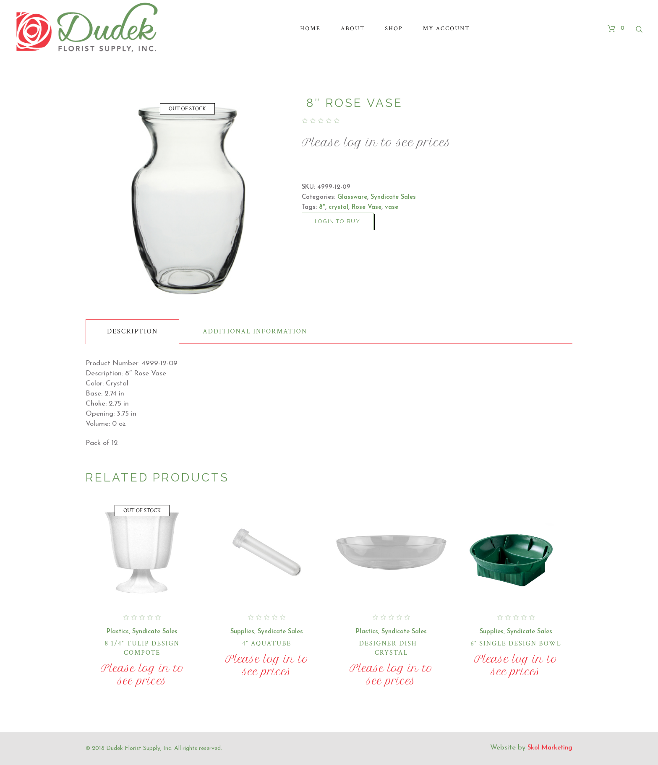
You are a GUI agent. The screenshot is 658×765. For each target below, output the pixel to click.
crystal (338, 207)
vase (391, 207)
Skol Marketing (549, 748)
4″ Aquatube (266, 643)
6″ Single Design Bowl (515, 643)
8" (322, 207)
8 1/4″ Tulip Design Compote (141, 648)
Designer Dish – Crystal (391, 648)
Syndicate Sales (393, 197)
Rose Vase (366, 207)
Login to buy (337, 221)
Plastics (118, 632)
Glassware (352, 197)
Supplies (242, 632)
